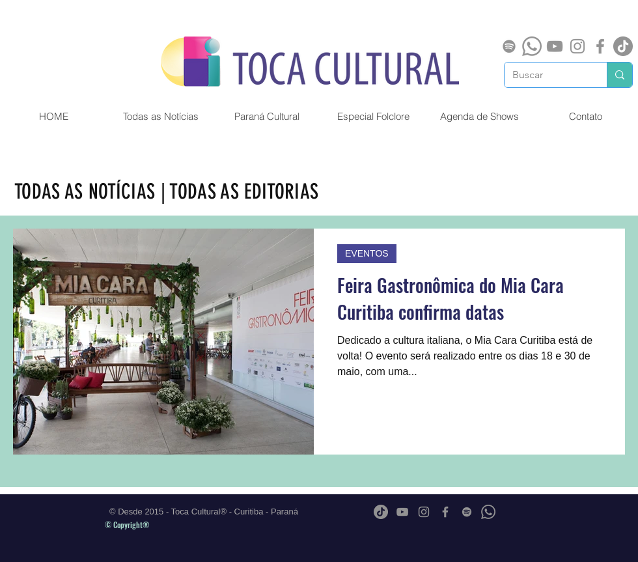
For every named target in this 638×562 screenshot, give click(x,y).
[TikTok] (623, 46)
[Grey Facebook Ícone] (600, 46)
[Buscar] (545, 75)
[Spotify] (509, 46)
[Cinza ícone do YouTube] (554, 46)
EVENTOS (367, 253)
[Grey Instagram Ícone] (577, 46)
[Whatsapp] (532, 46)
